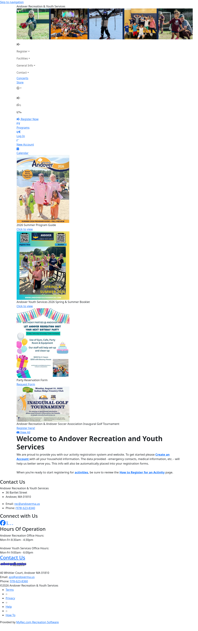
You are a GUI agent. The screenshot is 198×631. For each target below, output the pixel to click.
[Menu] (19, 112)
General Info (25, 65)
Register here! (26, 428)
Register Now (29, 119)
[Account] (26, 88)
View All (23, 432)
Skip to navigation (12, 2)
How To (10, 615)
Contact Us (12, 557)
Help (9, 607)
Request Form (26, 384)
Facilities (22, 58)
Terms (10, 590)
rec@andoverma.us (27, 504)
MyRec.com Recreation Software (37, 622)
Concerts (22, 78)
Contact (22, 72)
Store (20, 82)
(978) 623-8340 (25, 508)
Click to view (25, 229)
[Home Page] (26, 44)
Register (22, 51)
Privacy (10, 598)
